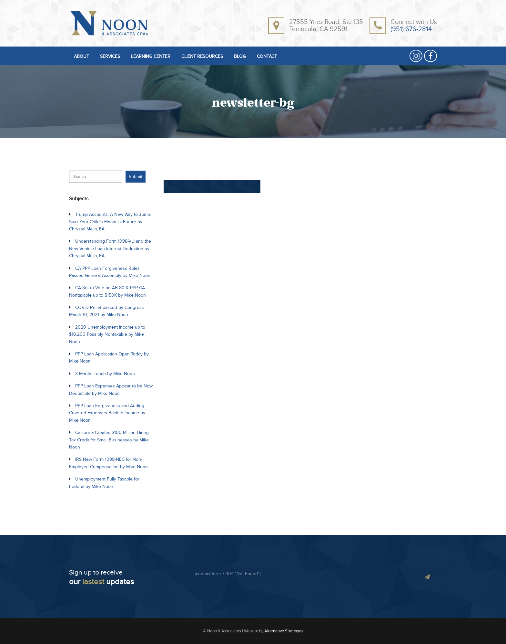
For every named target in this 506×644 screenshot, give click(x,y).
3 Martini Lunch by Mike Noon (105, 373)
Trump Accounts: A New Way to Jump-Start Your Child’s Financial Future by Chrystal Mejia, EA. (110, 222)
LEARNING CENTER (150, 56)
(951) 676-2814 (411, 29)
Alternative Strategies (283, 631)
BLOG (240, 56)
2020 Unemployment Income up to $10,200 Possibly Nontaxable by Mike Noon (107, 334)
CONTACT (267, 56)
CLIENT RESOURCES (202, 56)
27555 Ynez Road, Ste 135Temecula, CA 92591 (326, 25)
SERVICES (110, 56)
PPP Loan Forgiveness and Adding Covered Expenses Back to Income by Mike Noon (107, 413)
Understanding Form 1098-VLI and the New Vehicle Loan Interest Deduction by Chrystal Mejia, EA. (110, 248)
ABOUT (81, 56)
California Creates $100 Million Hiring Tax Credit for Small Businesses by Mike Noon (109, 440)
